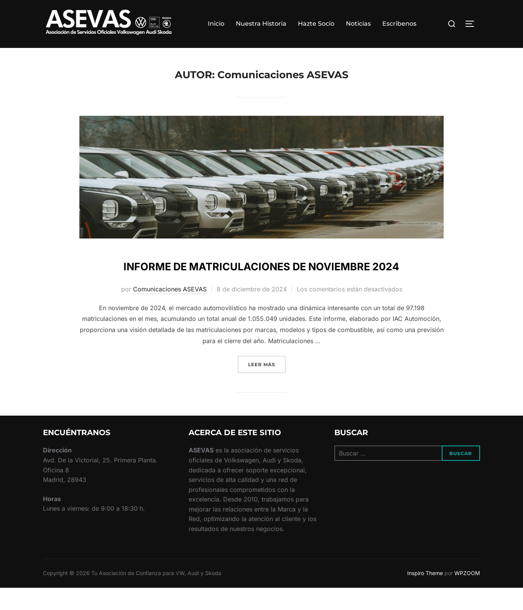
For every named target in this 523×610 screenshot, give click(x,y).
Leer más (267, 386)
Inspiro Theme (425, 595)
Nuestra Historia (261, 23)
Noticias (358, 23)
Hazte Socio (316, 23)
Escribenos (399, 23)
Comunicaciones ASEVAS (170, 312)
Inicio (216, 23)
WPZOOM (467, 595)
